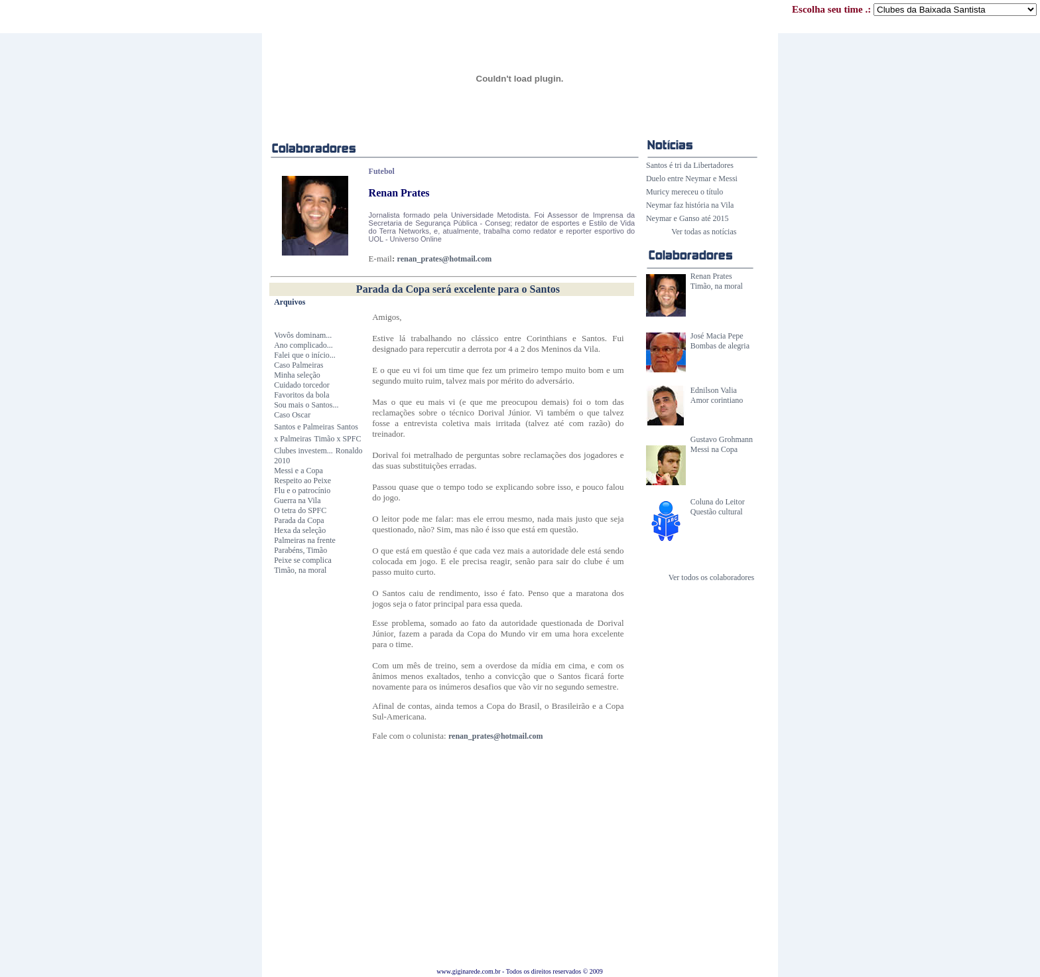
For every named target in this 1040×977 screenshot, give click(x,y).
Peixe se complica (303, 560)
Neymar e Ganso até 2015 (687, 218)
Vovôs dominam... (303, 335)
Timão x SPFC (337, 438)
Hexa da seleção (300, 530)
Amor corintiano (717, 400)
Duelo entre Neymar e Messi (692, 178)
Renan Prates (711, 276)
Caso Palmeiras (298, 365)
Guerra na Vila (297, 500)
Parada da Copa (299, 520)
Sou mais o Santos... (306, 405)
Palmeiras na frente (305, 540)
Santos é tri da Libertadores (690, 165)
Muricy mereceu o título (684, 191)
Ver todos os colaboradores (712, 577)
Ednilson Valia (713, 390)
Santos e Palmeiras (304, 426)
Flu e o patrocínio (302, 490)
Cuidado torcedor (302, 385)
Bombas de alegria (719, 345)
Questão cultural (716, 511)
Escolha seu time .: (914, 9)
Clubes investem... (303, 450)
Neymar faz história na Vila (690, 205)
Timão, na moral (716, 286)
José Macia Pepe (717, 335)
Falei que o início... (305, 355)
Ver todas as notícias (703, 231)
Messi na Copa (714, 449)
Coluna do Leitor (717, 501)
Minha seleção (297, 375)
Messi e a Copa (298, 470)
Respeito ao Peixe (302, 480)
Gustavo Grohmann (721, 439)
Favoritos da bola (301, 395)
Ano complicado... (303, 345)
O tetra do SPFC (300, 510)
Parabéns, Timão (300, 550)
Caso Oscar (292, 414)
